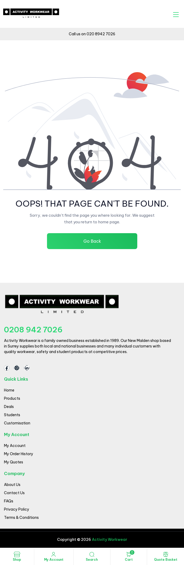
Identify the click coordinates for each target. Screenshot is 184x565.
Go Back (92, 241)
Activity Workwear (109, 539)
